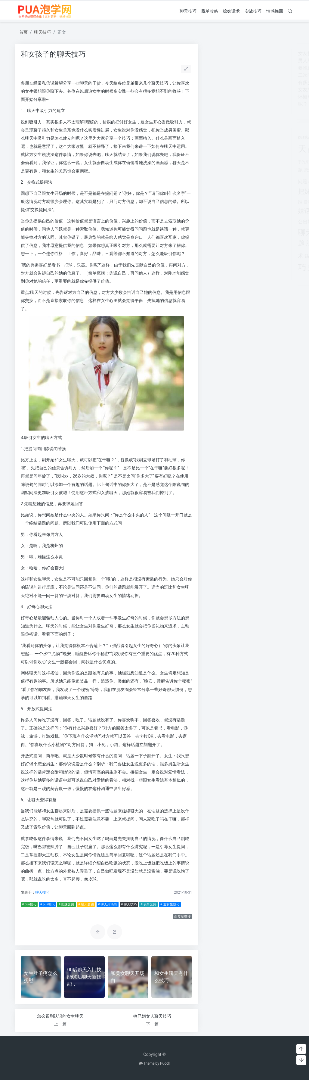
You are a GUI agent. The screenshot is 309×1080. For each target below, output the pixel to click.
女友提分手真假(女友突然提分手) (244, 53)
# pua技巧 (29, 904)
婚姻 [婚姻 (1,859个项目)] (231, 161)
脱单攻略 (209, 11)
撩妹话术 (231, 11)
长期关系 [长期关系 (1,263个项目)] (263, 268)
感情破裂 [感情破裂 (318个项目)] (225, 182)
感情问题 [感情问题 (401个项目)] (241, 181)
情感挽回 (274, 11)
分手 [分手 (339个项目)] (262, 150)
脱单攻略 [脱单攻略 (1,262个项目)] (229, 243)
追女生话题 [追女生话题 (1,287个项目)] (234, 268)
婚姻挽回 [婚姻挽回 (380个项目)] (247, 162)
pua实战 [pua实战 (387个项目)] (216, 137)
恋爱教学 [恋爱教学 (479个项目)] (223, 170)
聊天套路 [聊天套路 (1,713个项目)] (238, 221)
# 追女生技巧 (170, 904)
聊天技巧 (188, 11)
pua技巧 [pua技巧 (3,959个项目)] (240, 135)
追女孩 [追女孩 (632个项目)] (243, 256)
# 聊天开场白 (107, 904)
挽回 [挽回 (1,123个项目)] (241, 191)
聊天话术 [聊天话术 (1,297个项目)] (252, 232)
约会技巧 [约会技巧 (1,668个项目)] (268, 211)
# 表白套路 (148, 904)
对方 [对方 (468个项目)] (259, 161)
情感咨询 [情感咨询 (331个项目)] (247, 170)
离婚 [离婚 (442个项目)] (248, 211)
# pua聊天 (47, 904)
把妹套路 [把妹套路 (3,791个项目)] (267, 180)
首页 (23, 32)
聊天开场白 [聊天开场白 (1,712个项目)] (270, 221)
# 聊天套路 (86, 904)
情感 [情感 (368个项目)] (236, 170)
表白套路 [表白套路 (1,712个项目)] (257, 243)
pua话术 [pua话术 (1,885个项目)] (231, 149)
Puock (165, 1063)
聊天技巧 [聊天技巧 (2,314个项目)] (224, 232)
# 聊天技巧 (129, 904)
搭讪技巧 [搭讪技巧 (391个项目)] (222, 202)
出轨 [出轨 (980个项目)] (252, 149)
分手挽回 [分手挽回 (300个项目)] (273, 151)
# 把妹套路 (66, 904)
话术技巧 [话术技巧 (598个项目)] (224, 256)
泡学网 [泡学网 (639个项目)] (236, 211)
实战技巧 (253, 11)
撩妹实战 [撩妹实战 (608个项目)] (240, 201)
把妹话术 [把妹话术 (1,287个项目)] (221, 191)
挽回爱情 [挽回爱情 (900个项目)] (259, 191)
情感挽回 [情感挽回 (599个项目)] (265, 170)
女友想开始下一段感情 (233, 89)
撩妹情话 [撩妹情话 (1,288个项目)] (264, 201)
